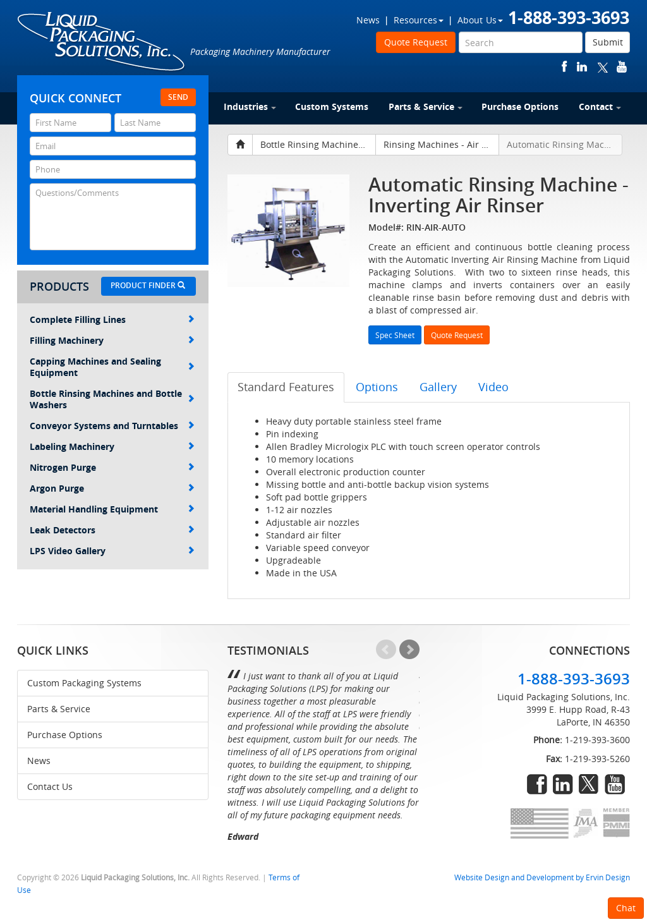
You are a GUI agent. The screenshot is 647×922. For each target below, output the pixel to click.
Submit (608, 42)
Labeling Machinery (112, 446)
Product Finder (148, 285)
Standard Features (286, 386)
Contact (600, 106)
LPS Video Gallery (112, 551)
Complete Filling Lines (112, 319)
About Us (480, 20)
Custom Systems (331, 106)
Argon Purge (112, 488)
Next (409, 650)
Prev (386, 650)
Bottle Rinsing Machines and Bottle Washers (112, 399)
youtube (622, 67)
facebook (564, 67)
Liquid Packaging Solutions (102, 42)
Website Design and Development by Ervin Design (542, 877)
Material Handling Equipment (112, 509)
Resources (419, 20)
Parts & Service (426, 106)
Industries (250, 106)
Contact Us (50, 786)
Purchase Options (520, 106)
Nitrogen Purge (112, 467)
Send (178, 97)
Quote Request (415, 42)
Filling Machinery (112, 340)
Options (377, 386)
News (368, 20)
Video (493, 386)
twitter (603, 67)
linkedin (582, 67)
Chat (626, 908)
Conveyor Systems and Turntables (112, 426)
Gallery (438, 386)
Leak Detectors (112, 530)
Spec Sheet (394, 335)
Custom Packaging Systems (84, 683)
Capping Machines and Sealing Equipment (112, 367)
